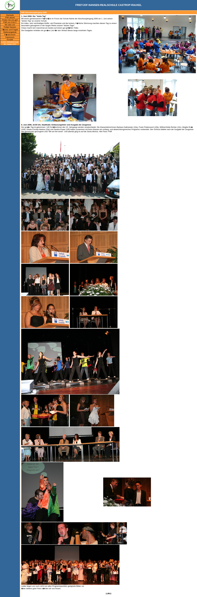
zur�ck (108, 593)
